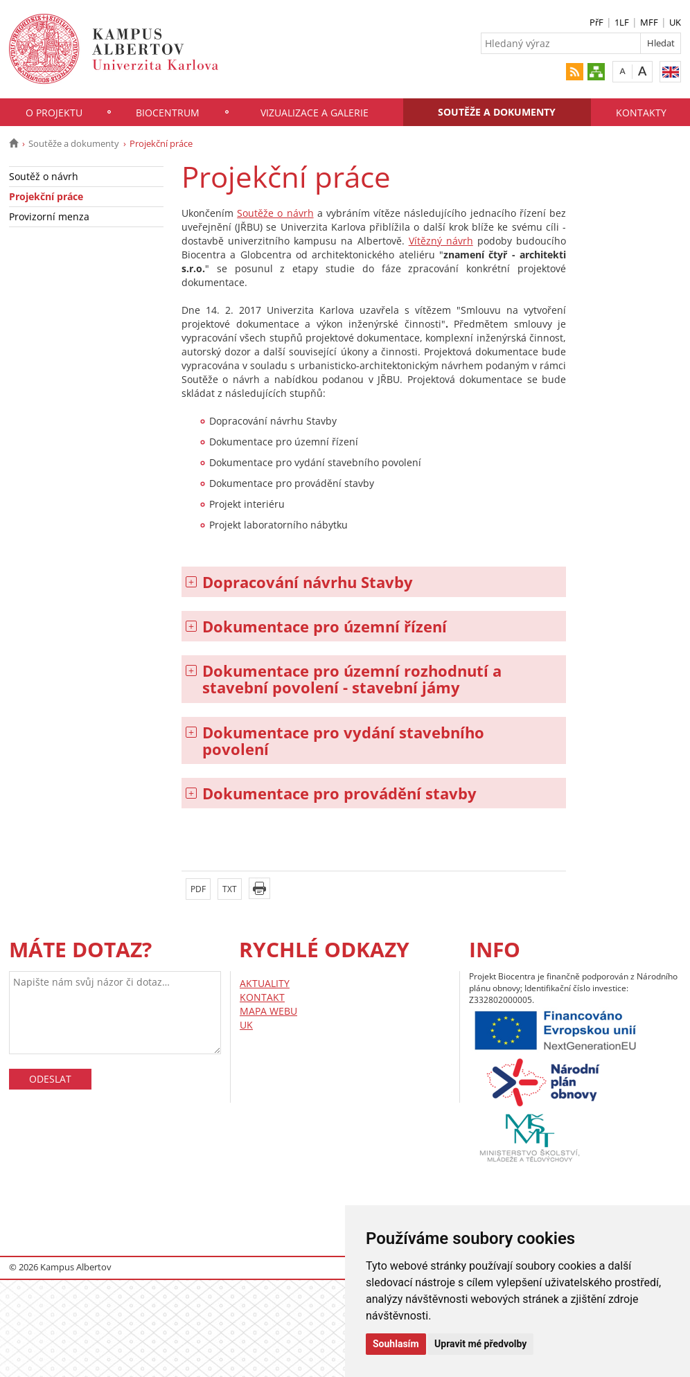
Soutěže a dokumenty (497, 111)
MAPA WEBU (268, 1011)
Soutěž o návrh (43, 176)
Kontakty (641, 112)
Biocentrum (168, 112)
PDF (198, 889)
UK (675, 22)
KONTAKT (262, 997)
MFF (649, 22)
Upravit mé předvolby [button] (480, 1343)
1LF (621, 22)
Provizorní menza (49, 216)
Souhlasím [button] (396, 1343)
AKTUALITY (265, 983)
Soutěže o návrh (275, 213)
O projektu (54, 112)
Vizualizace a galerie (314, 112)
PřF (596, 22)
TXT (229, 889)
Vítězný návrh (441, 240)
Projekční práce (46, 196)
